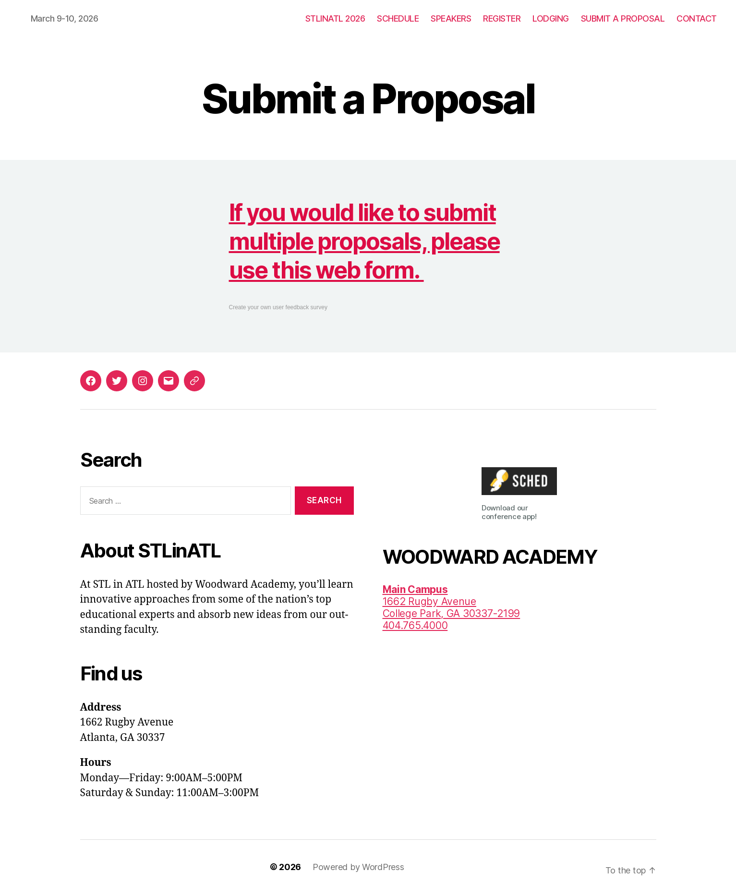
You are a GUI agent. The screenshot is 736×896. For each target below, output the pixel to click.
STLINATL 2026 (335, 18)
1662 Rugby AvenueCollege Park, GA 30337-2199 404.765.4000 (451, 607)
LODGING (550, 18)
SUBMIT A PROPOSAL (623, 18)
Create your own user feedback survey (278, 307)
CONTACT (696, 18)
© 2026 (285, 867)
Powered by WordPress (358, 867)
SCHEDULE (398, 18)
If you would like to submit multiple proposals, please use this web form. (364, 241)
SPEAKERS (451, 18)
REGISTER (501, 18)
